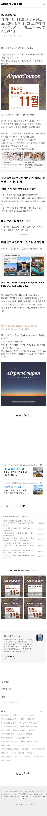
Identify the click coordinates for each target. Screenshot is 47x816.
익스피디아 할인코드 (26, 745)
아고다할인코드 (30, 715)
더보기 (42, 711)
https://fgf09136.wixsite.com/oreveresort (21, 483)
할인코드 (5, 752)
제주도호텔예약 (39, 749)
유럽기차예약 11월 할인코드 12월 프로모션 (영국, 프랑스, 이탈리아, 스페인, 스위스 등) (18, 551)
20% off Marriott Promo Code (19, 327)
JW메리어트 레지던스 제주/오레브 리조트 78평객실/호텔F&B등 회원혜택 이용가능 (16, 491)
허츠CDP (26, 749)
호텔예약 (31, 719)
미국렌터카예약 (8, 737)
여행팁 (32, 730)
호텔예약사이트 (23, 737)
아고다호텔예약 (18, 752)
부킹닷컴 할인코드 (9, 726)
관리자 (32, 804)
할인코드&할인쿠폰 (9, 516)
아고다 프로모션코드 (23, 756)
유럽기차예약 (7, 760)
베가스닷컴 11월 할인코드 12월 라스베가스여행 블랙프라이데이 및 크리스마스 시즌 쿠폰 (18, 539)
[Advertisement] (23, 441)
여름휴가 (31, 752)
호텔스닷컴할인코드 (9, 741)
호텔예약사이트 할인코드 (30, 722)
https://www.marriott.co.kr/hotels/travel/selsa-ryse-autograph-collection (21, 465)
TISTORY (24, 804)
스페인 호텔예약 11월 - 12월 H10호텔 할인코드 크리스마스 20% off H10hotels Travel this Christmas (18, 545)
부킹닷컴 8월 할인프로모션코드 (34, 797)
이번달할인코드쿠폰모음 (30, 741)
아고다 (22, 719)
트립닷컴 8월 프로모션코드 (23, 796)
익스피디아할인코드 (24, 734)
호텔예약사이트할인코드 (28, 726)
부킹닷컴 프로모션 (9, 719)
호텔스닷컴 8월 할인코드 (37, 795)
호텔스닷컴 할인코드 (9, 722)
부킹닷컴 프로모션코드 (10, 749)
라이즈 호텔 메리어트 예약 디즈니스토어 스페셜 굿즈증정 (15, 468)
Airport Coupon (11, 4)
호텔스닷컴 (39, 756)
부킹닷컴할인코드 (8, 745)
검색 (43, 702)
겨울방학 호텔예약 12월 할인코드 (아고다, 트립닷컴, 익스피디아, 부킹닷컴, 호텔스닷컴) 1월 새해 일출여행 (18, 523)
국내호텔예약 (7, 756)
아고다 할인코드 (20, 730)
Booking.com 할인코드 (11, 715)
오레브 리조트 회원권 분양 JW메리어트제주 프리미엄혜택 (15, 486)
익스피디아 (6, 730)
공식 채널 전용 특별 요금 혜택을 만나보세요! (15, 473)
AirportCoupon (23, 793)
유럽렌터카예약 (8, 734)
